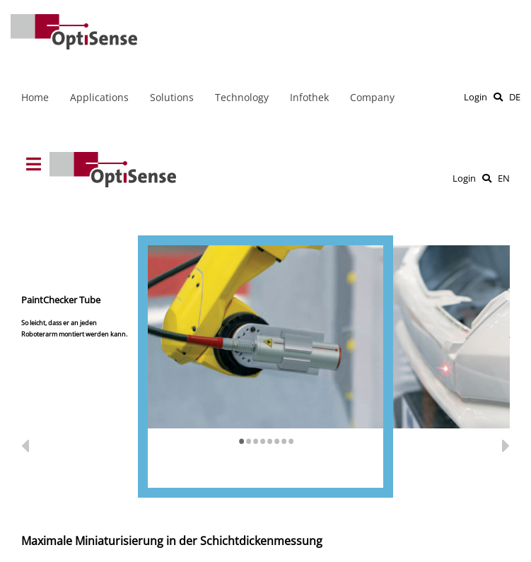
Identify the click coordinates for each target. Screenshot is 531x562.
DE (514, 96)
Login (475, 96)
